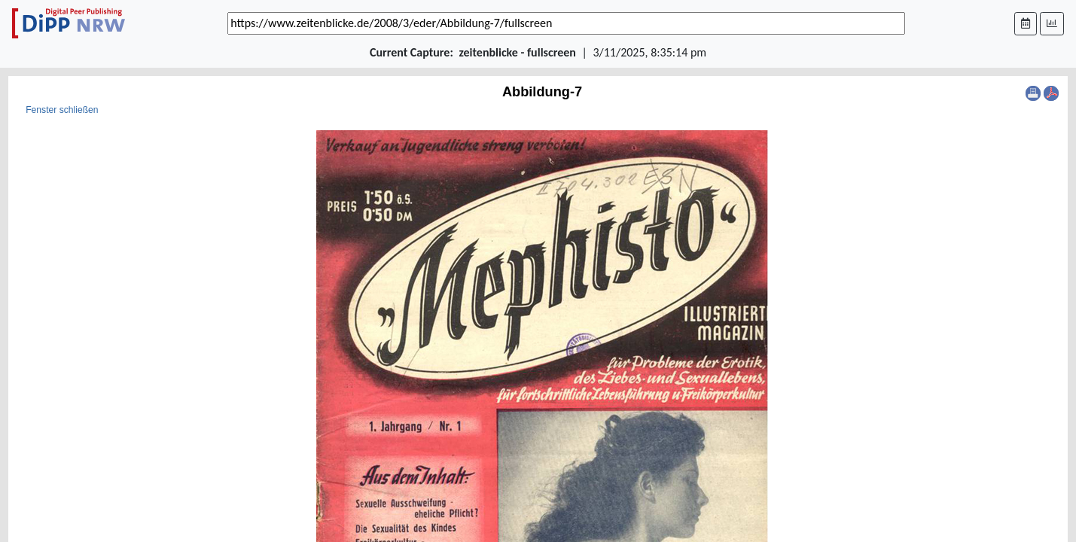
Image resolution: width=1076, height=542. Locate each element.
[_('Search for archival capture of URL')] (566, 23)
